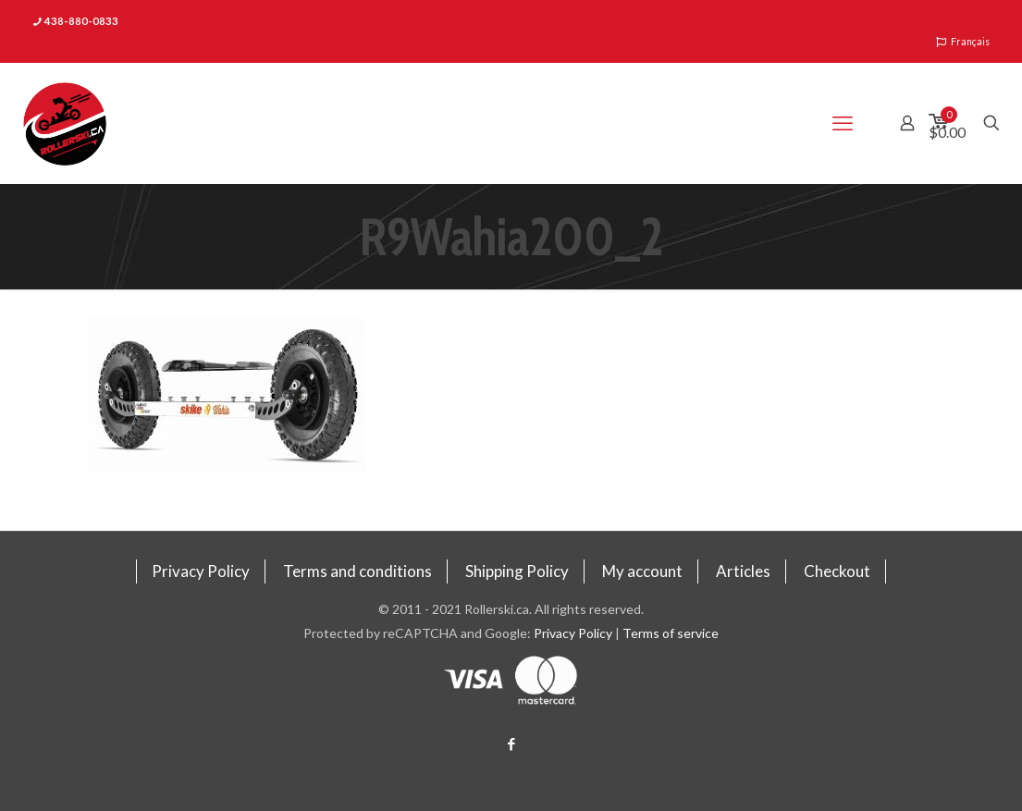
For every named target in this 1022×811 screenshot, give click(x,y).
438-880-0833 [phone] (81, 21)
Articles (743, 571)
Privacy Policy (201, 571)
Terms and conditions (357, 571)
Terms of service (670, 633)
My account (642, 571)
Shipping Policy (517, 571)
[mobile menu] (842, 123)
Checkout (837, 571)
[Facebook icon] (511, 743)
